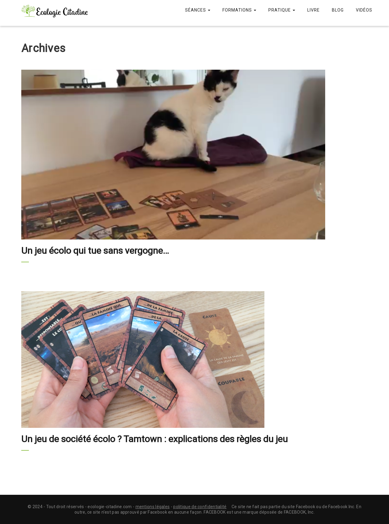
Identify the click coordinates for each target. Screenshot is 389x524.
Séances (197, 10)
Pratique (281, 10)
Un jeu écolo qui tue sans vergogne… (95, 250)
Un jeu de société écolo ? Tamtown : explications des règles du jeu (154, 439)
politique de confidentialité (199, 506)
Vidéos (364, 10)
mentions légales (153, 506)
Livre (313, 10)
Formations (239, 10)
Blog (338, 10)
